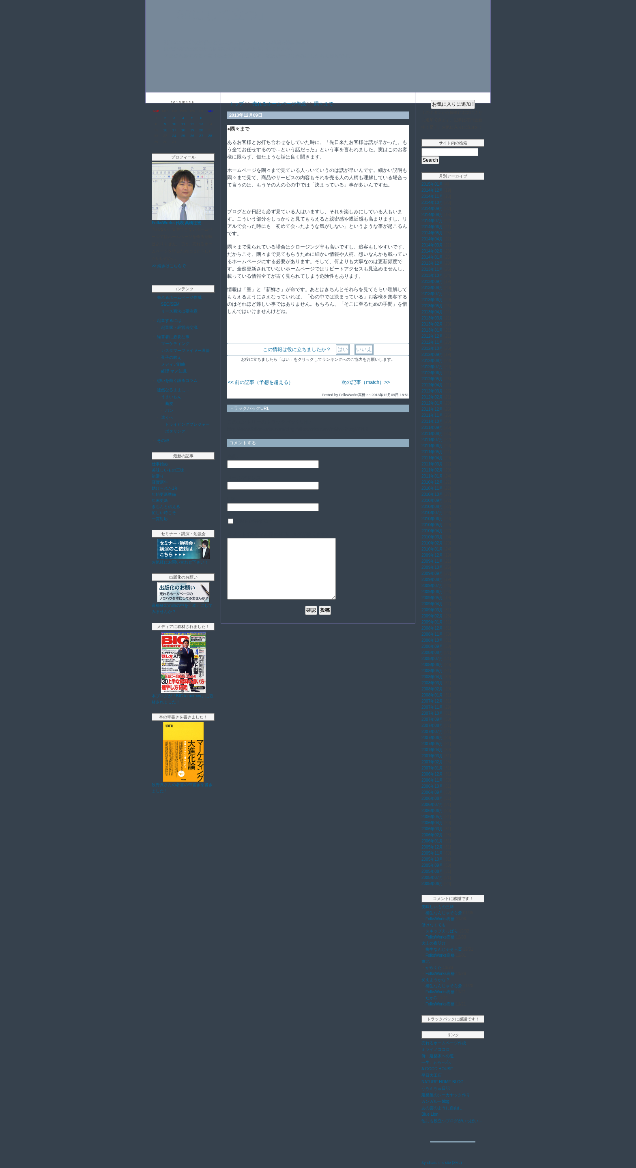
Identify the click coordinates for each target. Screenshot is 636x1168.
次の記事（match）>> (366, 382)
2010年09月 (432, 500)
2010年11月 (432, 488)
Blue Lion (429, 1114)
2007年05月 (432, 744)
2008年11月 (432, 634)
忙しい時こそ (164, 512)
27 (201, 136)
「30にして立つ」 (217, 14)
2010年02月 (432, 543)
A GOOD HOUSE (437, 1069)
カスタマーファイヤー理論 (185, 350)
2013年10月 (432, 275)
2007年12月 (432, 701)
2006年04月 (432, 823)
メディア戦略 (173, 364)
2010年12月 (432, 482)
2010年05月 (432, 525)
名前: (232, 456)
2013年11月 (432, 269)
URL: (232, 499)
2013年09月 (432, 281)
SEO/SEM (170, 304)
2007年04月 (432, 750)
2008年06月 (432, 664)
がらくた (433, 967)
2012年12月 (432, 336)
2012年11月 (432, 342)
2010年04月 (432, 531)
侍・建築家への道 (437, 1056)
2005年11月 (432, 853)
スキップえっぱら (441, 931)
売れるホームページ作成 (179, 297)
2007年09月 (432, 719)
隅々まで (323, 104)
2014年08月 (432, 214)
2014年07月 (432, 221)
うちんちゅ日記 (435, 1088)
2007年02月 (432, 762)
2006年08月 (432, 798)
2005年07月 (432, 877)
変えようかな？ (435, 979)
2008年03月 (432, 683)
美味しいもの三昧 (168, 470)
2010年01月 (432, 549)
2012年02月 (432, 397)
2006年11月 (432, 780)
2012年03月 (432, 391)
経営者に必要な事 (173, 336)
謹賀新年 (160, 482)
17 (174, 130)
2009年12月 (432, 555)
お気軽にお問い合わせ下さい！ (180, 562)
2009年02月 (432, 616)
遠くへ (167, 417)
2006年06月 (432, 810)
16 (165, 130)
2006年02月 (432, 835)
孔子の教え (171, 357)
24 (174, 136)
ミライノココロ (435, 1049)
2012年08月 (432, 360)
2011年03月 (432, 464)
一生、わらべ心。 (437, 1062)
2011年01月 (432, 476)
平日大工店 (431, 1075)
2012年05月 (432, 379)
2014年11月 (432, 196)
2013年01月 (432, 330)
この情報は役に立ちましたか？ (297, 349)
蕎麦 (169, 403)
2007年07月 (432, 731)
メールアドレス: (244, 478)
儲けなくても (433, 925)
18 (183, 130)
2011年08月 (432, 433)
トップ (236, 104)
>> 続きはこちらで (169, 266)
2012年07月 (432, 366)
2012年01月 (432, 403)
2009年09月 (432, 573)
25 (183, 136)
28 (210, 136)
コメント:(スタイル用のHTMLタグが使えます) (277, 534)
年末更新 (160, 500)
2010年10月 (432, 494)
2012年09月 (432, 354)
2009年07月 (432, 585)
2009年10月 (432, 567)
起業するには (169, 320)
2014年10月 (432, 202)
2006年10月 (432, 786)
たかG (431, 998)
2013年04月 (432, 312)
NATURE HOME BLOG (442, 1082)
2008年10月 (432, 640)
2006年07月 (432, 804)
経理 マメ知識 (174, 371)
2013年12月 (432, 263)
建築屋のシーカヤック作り (445, 1095)
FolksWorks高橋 (440, 919)
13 (201, 124)
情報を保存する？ (250, 521)
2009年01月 (432, 622)
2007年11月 (432, 707)
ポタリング (175, 431)
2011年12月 (432, 409)
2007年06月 (432, 737)
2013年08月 (432, 287)
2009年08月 (432, 579)
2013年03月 (432, 318)
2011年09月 (432, 427)
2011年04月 (432, 458)
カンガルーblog (435, 1101)
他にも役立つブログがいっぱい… (451, 1121)
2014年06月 (432, 227)
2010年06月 (432, 518)
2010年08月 (432, 506)
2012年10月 (432, 348)
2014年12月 (432, 190)
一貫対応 (160, 518)
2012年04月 (432, 385)
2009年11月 (432, 561)
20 (201, 130)
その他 (163, 440)
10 (174, 124)
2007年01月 (432, 768)
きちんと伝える (166, 506)
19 (192, 130)
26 (192, 136)
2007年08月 (432, 725)
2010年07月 (432, 512)
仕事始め (160, 464)
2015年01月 (432, 184)
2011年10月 (432, 421)
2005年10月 (432, 859)
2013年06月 (432, 300)
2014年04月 (432, 239)
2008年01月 (432, 695)
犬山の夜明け (433, 943)
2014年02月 (432, 251)
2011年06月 (432, 446)
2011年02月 (432, 470)
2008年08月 (432, 652)
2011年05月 (432, 452)
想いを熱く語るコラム (177, 380)
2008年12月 (432, 628)
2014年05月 (432, 233)
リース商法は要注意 (179, 311)
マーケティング (175, 343)
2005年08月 (432, 871)
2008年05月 (432, 671)
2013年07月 (432, 293)
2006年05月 (432, 816)
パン (169, 410)
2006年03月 (432, 829)
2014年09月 (432, 208)
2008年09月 (432, 646)
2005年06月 (432, 883)
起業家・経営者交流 (179, 327)
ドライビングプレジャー (187, 424)
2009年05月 (432, 598)
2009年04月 (432, 604)
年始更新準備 (164, 494)
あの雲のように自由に (441, 1108)
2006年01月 (432, 841)
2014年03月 (432, 245)
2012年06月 (432, 373)
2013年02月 (432, 324)
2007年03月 (432, 756)
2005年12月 (432, 847)
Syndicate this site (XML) (441, 1163)
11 (183, 124)
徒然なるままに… (173, 390)
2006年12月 (432, 774)
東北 (425, 961)
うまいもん (171, 396)
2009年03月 (432, 610)
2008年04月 (432, 677)
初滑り (158, 476)
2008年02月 (432, 689)
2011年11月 (432, 415)
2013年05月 (432, 306)
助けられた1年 (165, 488)
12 (192, 124)
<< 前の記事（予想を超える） (260, 382)
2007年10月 (432, 713)
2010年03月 (432, 537)
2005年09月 (432, 865)
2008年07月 (432, 658)
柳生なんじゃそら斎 (443, 913)
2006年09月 (432, 792)
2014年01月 (432, 257)
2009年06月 (432, 591)
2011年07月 (432, 439)
